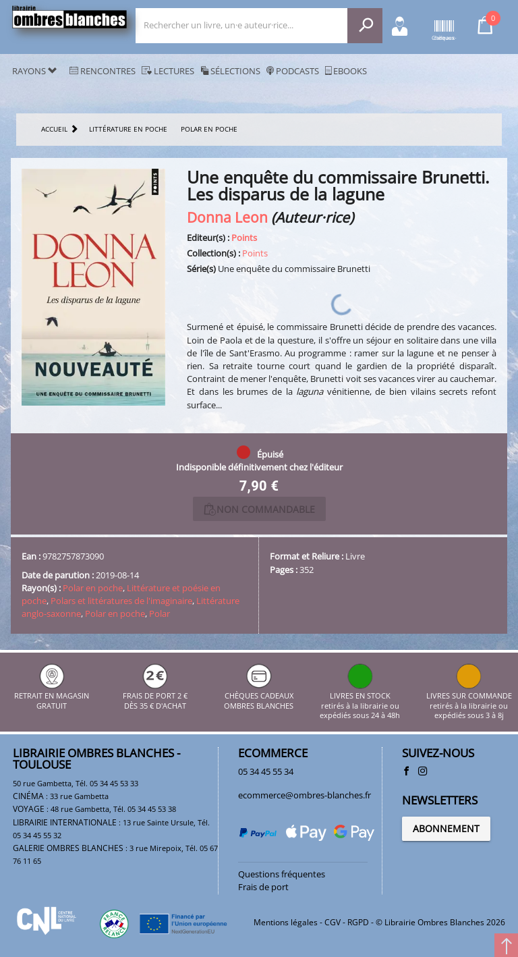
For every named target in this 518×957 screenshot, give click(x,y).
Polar (159, 613)
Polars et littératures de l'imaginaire (121, 601)
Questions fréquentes (281, 874)
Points (244, 237)
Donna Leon (227, 217)
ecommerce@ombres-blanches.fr (304, 795)
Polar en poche (93, 588)
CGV (332, 922)
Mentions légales (286, 922)
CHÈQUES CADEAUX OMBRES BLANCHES (258, 696)
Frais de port (263, 887)
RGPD (358, 922)
